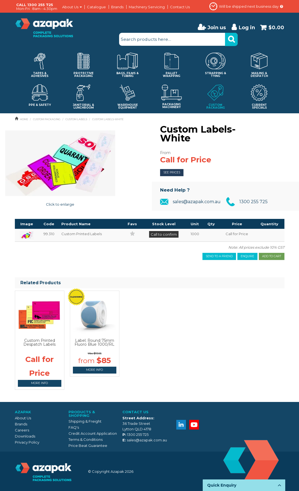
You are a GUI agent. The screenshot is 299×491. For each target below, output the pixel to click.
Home (24, 119)
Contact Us (180, 7)
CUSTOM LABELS (76, 119)
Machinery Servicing (147, 7)
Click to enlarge (60, 204)
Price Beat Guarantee (87, 445)
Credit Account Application (92, 433)
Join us (216, 27)
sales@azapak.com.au (197, 201)
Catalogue (96, 7)
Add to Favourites (132, 233)
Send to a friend (219, 256)
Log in (247, 27)
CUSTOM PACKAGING (47, 119)
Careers (22, 430)
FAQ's (73, 427)
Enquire (247, 256)
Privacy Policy (27, 442)
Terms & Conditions (85, 439)
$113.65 (98, 353)
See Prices (171, 172)
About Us (70, 7)
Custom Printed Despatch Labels (39, 342)
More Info (39, 383)
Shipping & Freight (85, 421)
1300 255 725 (253, 201)
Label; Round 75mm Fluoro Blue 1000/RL (94, 342)
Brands (117, 7)
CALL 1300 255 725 (34, 4)
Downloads (25, 436)
